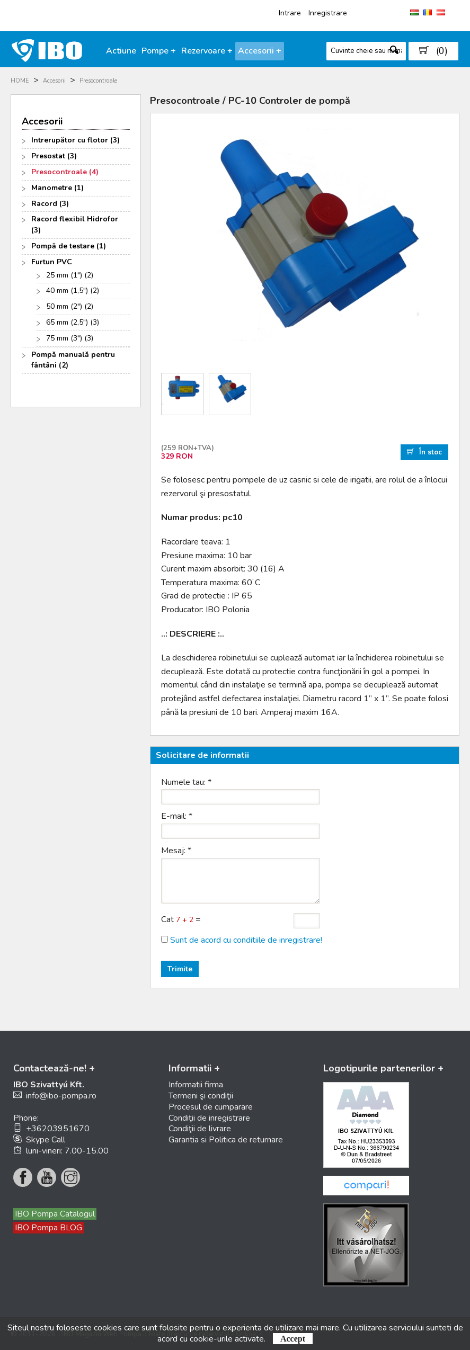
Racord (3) (50, 204)
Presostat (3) (54, 156)
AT (441, 12)
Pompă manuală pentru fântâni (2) (73, 360)
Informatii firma (196, 1084)
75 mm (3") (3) (69, 338)
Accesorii (54, 81)
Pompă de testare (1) (68, 246)
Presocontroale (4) (65, 172)
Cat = (181, 919)
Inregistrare (327, 13)
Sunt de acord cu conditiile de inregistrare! (246, 940)
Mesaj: (176, 850)
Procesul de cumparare (211, 1107)
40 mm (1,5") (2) (72, 290)
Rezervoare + (207, 51)
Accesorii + (259, 51)
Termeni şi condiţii (201, 1096)
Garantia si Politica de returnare (226, 1140)
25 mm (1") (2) (69, 275)
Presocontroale (98, 81)
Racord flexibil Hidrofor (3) (74, 224)
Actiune (121, 51)
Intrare (290, 13)
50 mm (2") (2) (69, 306)
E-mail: (176, 816)
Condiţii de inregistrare (209, 1118)
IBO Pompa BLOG (48, 1227)
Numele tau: (186, 782)
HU (414, 12)
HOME (20, 81)
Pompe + (158, 51)
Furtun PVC (51, 262)
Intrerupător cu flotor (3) (75, 140)
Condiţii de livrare (200, 1128)
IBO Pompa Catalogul (55, 1214)
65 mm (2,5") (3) (72, 322)
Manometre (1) (57, 188)
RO (427, 12)
